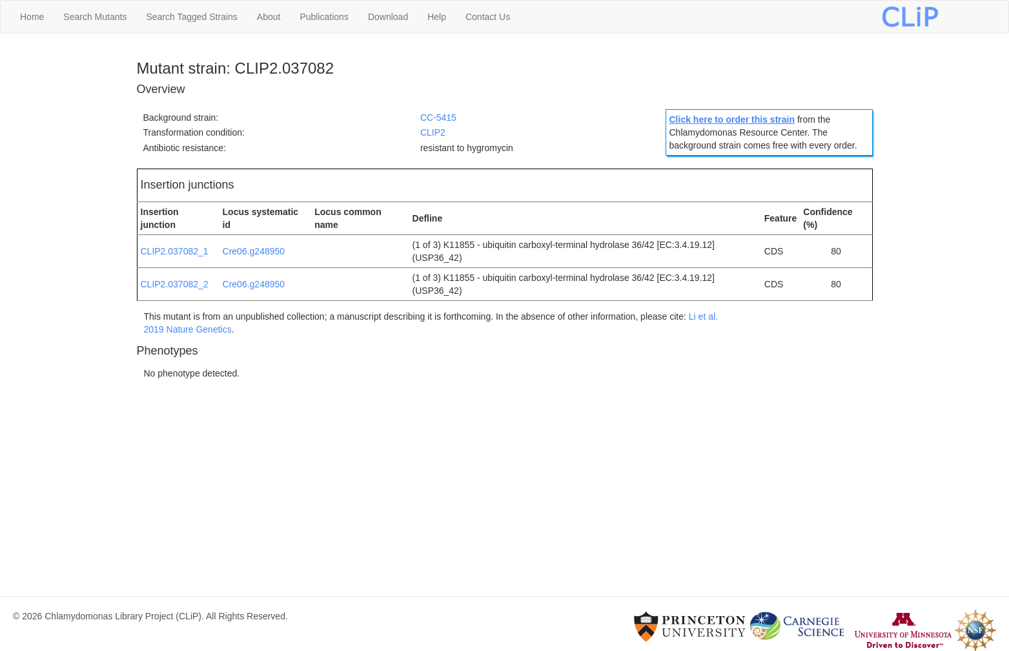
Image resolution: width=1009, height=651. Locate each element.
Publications (324, 17)
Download (388, 17)
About (269, 17)
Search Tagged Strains (191, 17)
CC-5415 (438, 117)
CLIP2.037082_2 (175, 284)
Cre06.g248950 (254, 251)
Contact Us (487, 17)
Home (32, 17)
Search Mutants (95, 17)
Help (436, 17)
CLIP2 (432, 132)
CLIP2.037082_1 (175, 251)
